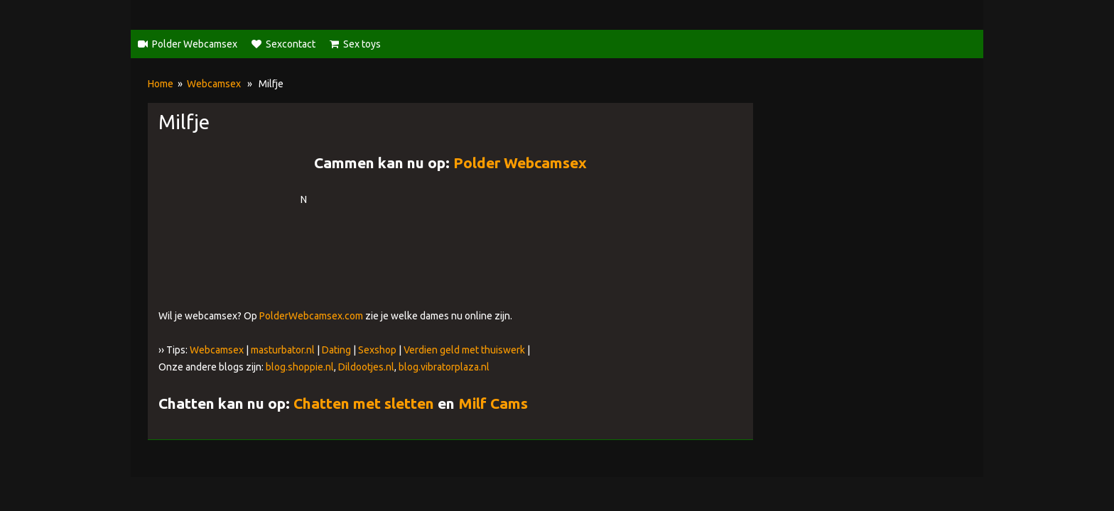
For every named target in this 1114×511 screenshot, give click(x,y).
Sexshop (377, 350)
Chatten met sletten (363, 403)
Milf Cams (493, 403)
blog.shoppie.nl (300, 367)
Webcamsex (214, 83)
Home (160, 83)
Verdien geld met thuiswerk (464, 350)
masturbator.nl (283, 350)
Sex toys (362, 44)
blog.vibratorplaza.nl (444, 367)
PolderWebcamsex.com (311, 316)
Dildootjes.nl (366, 367)
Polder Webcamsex (194, 44)
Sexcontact (290, 44)
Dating (336, 350)
